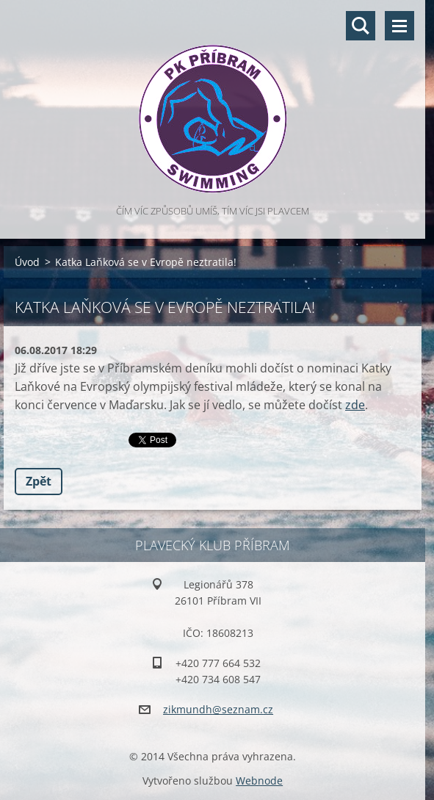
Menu (399, 25)
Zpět (38, 481)
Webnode (259, 781)
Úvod (27, 262)
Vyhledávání (360, 25)
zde (355, 405)
